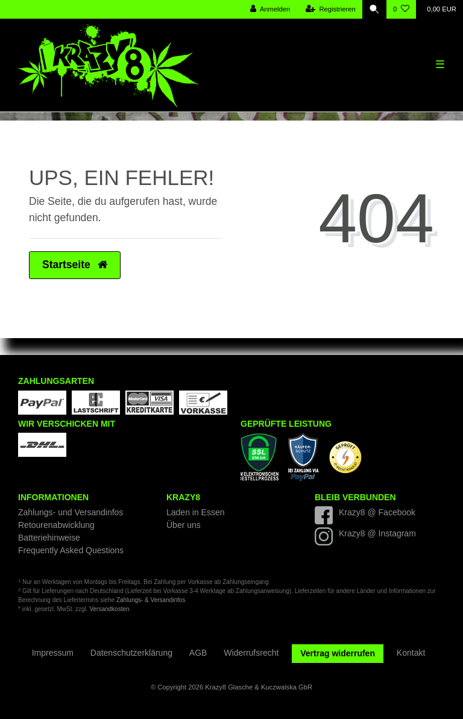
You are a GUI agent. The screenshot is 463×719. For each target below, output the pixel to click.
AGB (198, 653)
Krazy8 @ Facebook (377, 512)
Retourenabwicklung (56, 525)
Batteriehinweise (49, 537)
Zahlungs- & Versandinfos (151, 600)
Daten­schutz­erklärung (131, 653)
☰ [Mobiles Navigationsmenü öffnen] (440, 64)
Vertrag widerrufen (337, 653)
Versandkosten (109, 609)
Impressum (53, 653)
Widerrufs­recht (251, 653)
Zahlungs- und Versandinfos (70, 512)
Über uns (183, 525)
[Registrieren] (330, 9)
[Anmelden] (270, 9)
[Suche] (374, 9)
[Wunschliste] (401, 9)
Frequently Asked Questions (71, 550)
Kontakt (411, 653)
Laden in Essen (195, 512)
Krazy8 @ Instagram (377, 533)
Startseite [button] (74, 265)
